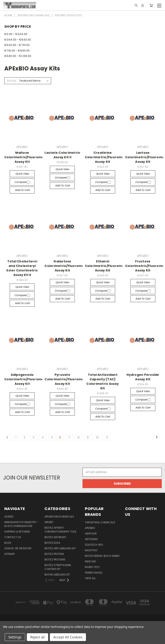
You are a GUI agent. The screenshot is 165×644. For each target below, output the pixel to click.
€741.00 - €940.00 (17, 51)
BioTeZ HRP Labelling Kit (60, 548)
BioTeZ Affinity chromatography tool (60, 529)
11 (107, 437)
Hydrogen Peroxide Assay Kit (143, 377)
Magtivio (91, 550)
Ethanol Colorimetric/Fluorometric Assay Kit (107, 266)
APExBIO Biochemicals (59, 516)
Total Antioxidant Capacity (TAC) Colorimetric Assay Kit (102, 381)
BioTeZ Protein (54, 554)
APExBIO (90, 528)
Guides (9, 516)
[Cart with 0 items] (151, 5)
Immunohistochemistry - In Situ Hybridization (21, 524)
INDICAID (90, 561)
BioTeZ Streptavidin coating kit (57, 567)
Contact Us (12, 537)
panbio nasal (93, 572)
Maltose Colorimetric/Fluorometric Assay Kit (27, 157)
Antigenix (91, 539)
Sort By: (12, 81)
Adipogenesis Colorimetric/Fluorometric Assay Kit (27, 379)
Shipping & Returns (17, 531)
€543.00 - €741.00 (17, 45)
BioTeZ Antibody (55, 537)
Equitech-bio (94, 545)
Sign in (9, 548)
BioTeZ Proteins (55, 559)
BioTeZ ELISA (52, 543)
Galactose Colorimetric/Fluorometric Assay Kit (67, 266)
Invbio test (92, 567)
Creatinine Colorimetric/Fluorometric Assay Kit (107, 157)
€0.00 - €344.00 (15, 34)
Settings (14, 637)
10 (97, 437)
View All (90, 578)
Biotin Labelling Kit (57, 574)
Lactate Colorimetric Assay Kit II (62, 155)
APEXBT (48, 522)
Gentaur (91, 533)
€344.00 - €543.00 (17, 40)
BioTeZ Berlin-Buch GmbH (102, 556)
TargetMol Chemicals (100, 522)
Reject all (37, 637)
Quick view (22, 173)
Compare (22, 182)
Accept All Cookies (67, 637)
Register (25, 548)
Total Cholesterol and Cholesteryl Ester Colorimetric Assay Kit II (22, 268)
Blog (7, 543)
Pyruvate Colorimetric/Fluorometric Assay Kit (67, 379)
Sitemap (9, 554)
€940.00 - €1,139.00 (17, 56)
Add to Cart (22, 190)
